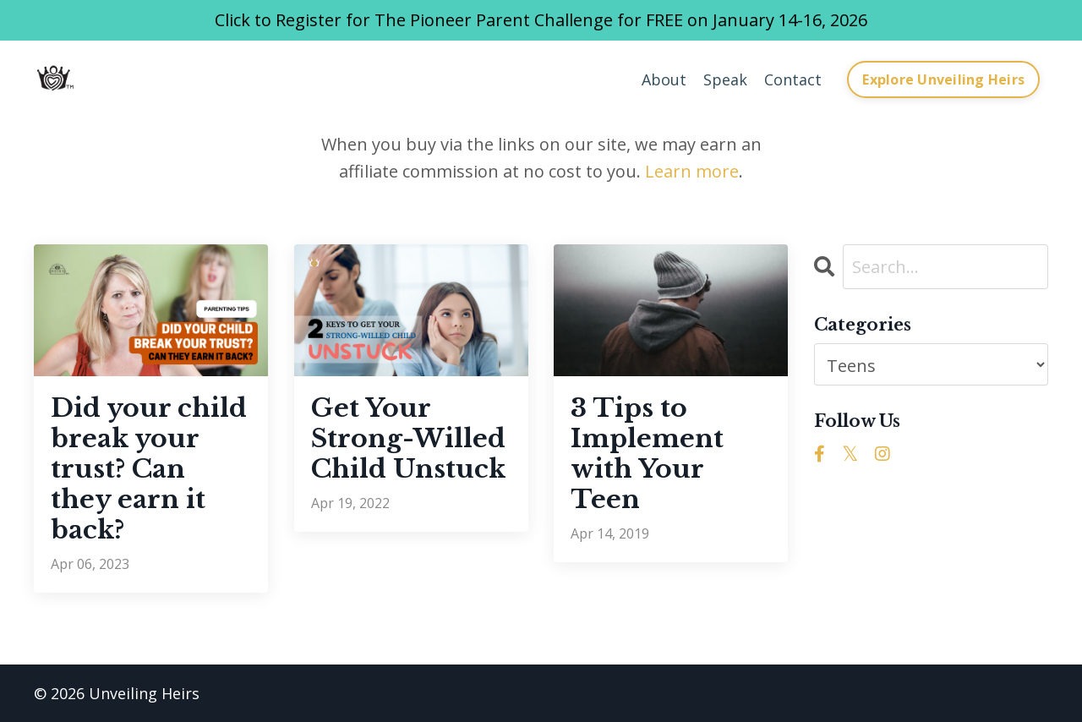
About (664, 79)
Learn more (692, 171)
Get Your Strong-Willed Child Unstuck (408, 438)
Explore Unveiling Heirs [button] (943, 79)
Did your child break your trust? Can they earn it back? (149, 469)
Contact (793, 79)
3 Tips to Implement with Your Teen (647, 454)
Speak (725, 79)
